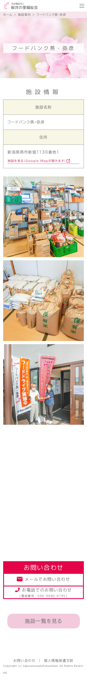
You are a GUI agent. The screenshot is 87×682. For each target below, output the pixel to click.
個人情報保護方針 (59, 660)
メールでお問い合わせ (47, 579)
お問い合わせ (24, 660)
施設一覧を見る (43, 621)
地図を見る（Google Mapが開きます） (37, 161)
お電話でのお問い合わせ (43, 593)
